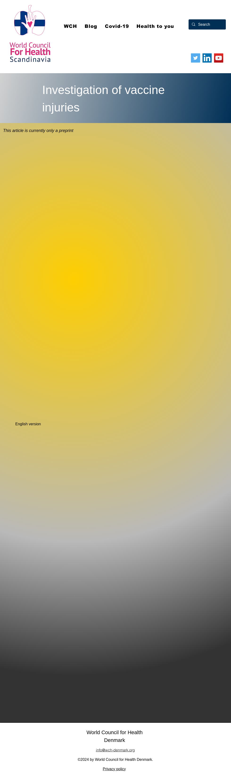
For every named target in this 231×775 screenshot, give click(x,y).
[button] (116, 26)
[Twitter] (195, 58)
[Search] (207, 24)
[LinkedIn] (207, 58)
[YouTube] (218, 58)
